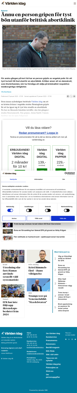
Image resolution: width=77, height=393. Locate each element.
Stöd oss (49, 371)
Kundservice (51, 337)
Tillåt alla (63, 218)
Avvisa (14, 218)
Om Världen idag (53, 333)
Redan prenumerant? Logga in (38, 132)
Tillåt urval (38, 218)
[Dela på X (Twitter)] (71, 96)
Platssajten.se (52, 368)
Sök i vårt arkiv (52, 355)
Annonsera (50, 344)
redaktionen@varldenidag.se (36, 354)
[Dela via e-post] (74, 96)
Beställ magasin (52, 347)
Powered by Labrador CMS (38, 390)
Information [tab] (38, 179)
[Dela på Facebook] (67, 96)
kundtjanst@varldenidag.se (36, 347)
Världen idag (36, 102)
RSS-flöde (50, 351)
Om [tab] (63, 179)
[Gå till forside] (13, 3)
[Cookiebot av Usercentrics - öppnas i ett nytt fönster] (66, 173)
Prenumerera (51, 340)
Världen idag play (53, 364)
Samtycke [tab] (13, 179)
